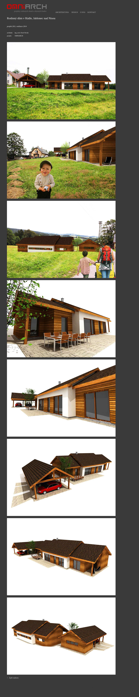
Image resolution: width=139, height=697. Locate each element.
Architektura (62, 12)
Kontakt (92, 12)
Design (75, 12)
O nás (82, 12)
